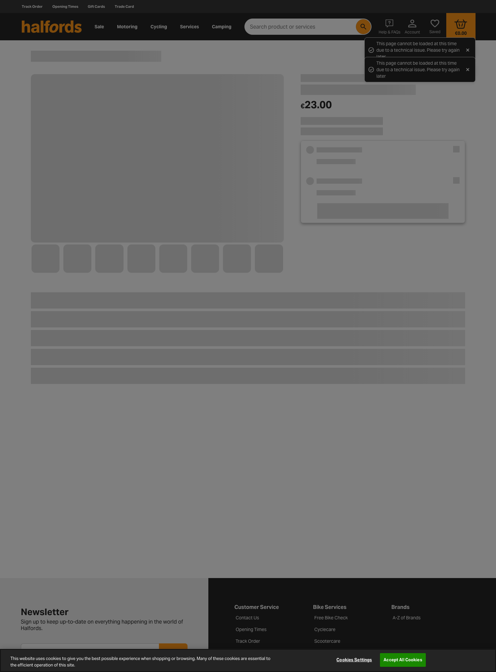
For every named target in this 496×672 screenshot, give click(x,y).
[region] (248, 660)
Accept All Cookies (403, 660)
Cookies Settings (354, 660)
